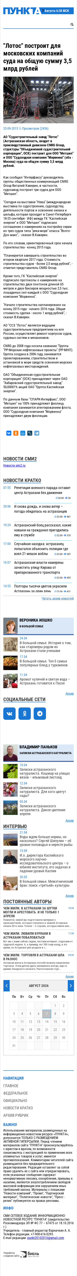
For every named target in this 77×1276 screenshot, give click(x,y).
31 (14, 1046)
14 (46, 1022)
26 (30, 1038)
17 (14, 1030)
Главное (10, 1085)
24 (14, 1038)
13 (38, 1022)
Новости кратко (18, 1108)
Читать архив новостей (58, 598)
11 (22, 1022)
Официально (15, 1100)
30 (63, 1038)
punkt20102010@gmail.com (45, 1238)
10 (14, 1022)
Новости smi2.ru (14, 465)
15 (55, 1022)
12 (30, 1022)
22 (55, 1030)
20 (38, 1030)
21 (46, 1030)
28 (46, 1038)
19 (30, 1030)
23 (63, 1030)
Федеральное (15, 1093)
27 (38, 1038)
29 (55, 1038)
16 (63, 1022)
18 (22, 1030)
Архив (70, 694)
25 (22, 1038)
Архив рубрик (16, 1115)
